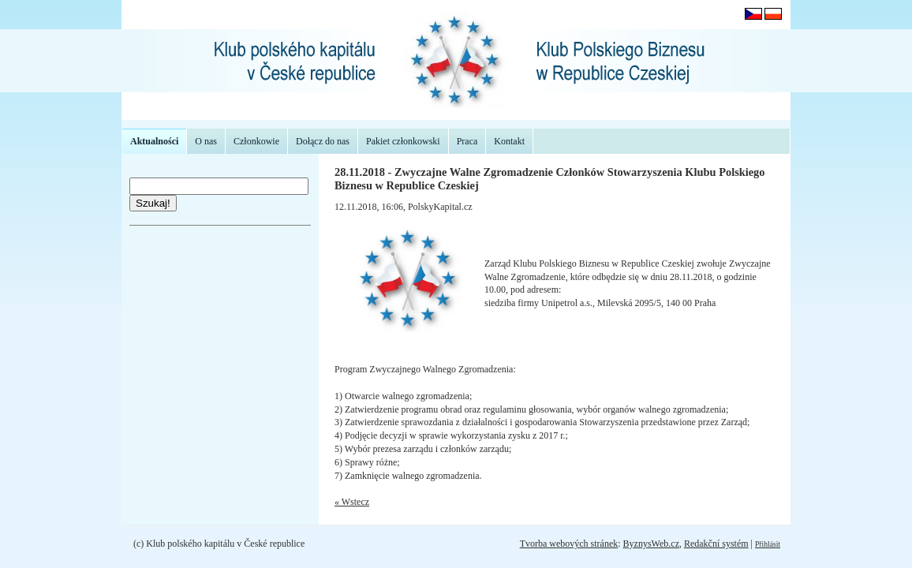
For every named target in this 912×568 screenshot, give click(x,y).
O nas (206, 141)
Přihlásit (767, 544)
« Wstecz (352, 501)
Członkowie (256, 141)
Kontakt (509, 141)
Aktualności (154, 141)
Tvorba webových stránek (569, 543)
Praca (467, 141)
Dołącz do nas (322, 141)
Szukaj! (153, 203)
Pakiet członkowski (403, 141)
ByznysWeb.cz (651, 543)
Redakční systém (716, 543)
